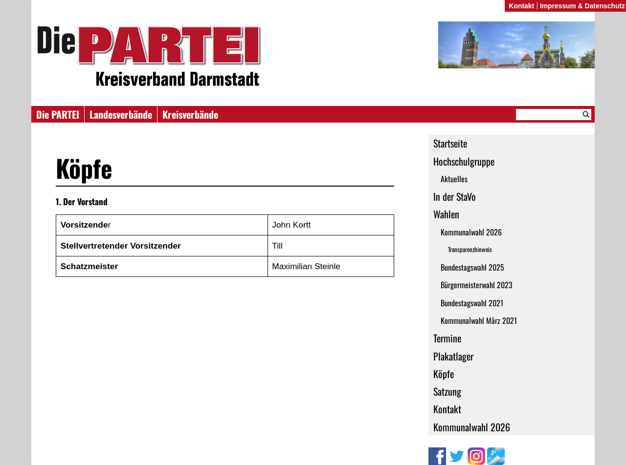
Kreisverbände (190, 114)
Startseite (450, 143)
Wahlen (446, 214)
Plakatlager (453, 356)
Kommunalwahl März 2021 (479, 320)
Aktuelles (454, 179)
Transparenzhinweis (470, 249)
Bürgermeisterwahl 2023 (477, 285)
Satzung (447, 391)
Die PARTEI (57, 114)
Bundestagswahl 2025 (472, 267)
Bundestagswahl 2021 (472, 303)
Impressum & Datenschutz (582, 6)
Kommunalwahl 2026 (471, 232)
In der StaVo (454, 196)
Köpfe (443, 373)
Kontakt (447, 409)
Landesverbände (120, 114)
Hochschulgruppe (463, 161)
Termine (447, 338)
